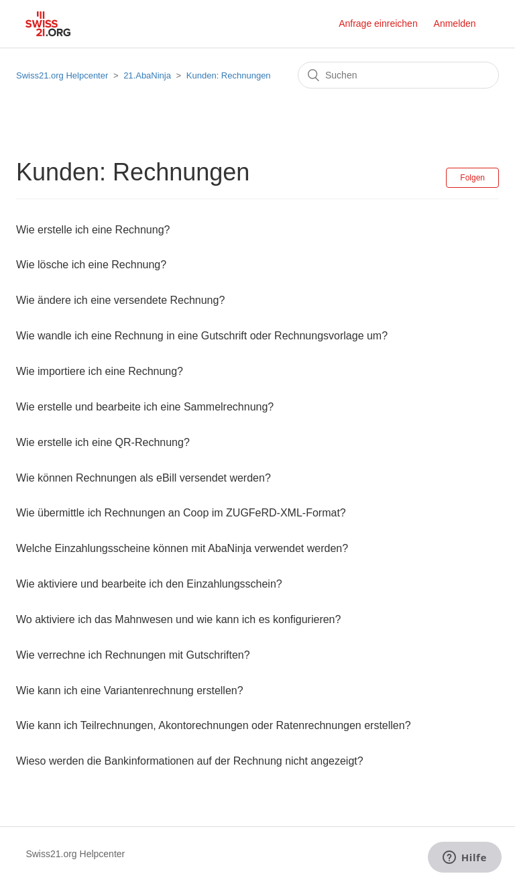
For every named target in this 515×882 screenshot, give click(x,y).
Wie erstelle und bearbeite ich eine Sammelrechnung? (145, 406)
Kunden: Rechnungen (228, 75)
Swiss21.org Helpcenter (62, 75)
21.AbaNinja (147, 75)
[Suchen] (398, 75)
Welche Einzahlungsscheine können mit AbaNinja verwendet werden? (182, 548)
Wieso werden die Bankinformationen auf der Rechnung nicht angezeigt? (189, 761)
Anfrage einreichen (378, 23)
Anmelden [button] (455, 23)
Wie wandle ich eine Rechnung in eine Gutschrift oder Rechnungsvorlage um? (202, 335)
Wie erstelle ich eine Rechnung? (93, 229)
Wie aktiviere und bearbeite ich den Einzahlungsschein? (149, 584)
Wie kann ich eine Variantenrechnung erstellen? (129, 690)
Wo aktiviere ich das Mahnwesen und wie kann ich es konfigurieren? (178, 619)
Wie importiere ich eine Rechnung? (99, 371)
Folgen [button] (472, 177)
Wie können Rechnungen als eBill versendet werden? (143, 478)
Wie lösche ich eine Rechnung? (91, 264)
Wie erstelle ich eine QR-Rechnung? (103, 442)
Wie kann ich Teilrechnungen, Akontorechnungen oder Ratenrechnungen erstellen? (213, 725)
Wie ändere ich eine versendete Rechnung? (120, 300)
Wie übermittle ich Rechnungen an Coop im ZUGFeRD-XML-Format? (181, 512)
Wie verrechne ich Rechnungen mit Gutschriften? (133, 655)
